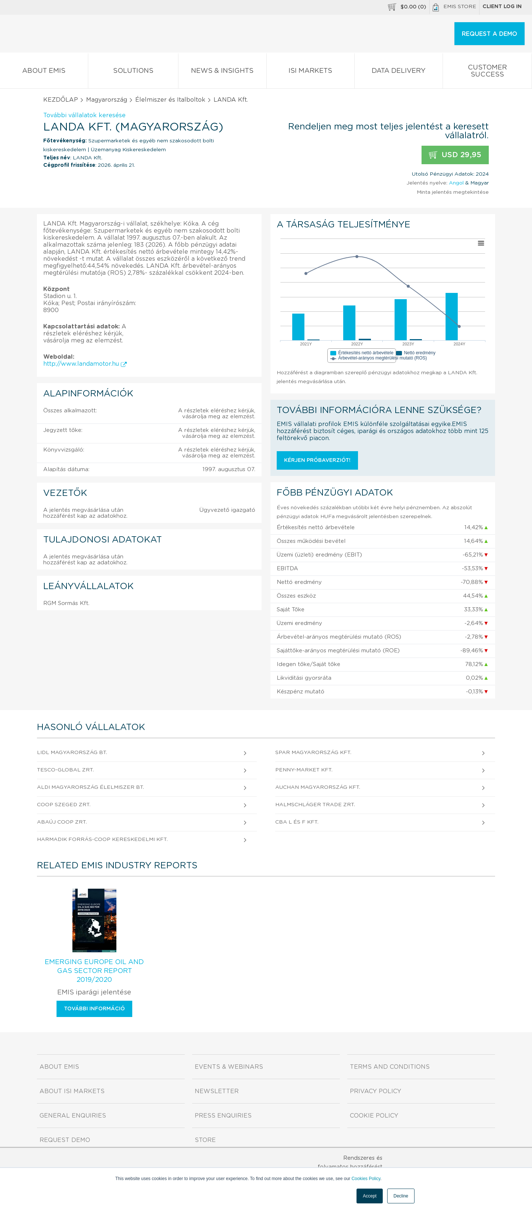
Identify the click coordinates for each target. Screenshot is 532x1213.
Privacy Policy (375, 1091)
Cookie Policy (374, 1116)
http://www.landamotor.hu (85, 364)
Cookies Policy (365, 1178)
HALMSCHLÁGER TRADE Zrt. (315, 804)
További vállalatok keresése (84, 115)
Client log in (502, 6)
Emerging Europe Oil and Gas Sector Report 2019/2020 (94, 971)
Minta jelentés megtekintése (453, 192)
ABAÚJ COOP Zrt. (62, 822)
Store (205, 1140)
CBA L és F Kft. (296, 822)
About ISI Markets (72, 1091)
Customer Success (487, 72)
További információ (94, 1008)
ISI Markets (310, 72)
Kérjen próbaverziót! (317, 460)
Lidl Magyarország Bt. (72, 752)
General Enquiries (73, 1116)
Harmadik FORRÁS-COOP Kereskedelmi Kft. (102, 839)
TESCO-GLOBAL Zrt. (65, 770)
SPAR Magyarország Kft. (313, 752)
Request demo (65, 1140)
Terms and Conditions (390, 1067)
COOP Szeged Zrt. (64, 804)
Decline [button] (400, 1196)
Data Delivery (398, 72)
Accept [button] (369, 1196)
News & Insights (222, 72)
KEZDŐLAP (60, 100)
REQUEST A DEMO (489, 34)
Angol (456, 183)
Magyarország (106, 100)
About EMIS (44, 72)
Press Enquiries (223, 1116)
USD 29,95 (455, 155)
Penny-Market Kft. (303, 770)
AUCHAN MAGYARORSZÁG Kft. (317, 787)
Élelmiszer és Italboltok (170, 100)
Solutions (133, 72)
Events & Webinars (229, 1067)
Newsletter (217, 1091)
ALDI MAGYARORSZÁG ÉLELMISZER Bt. (90, 787)
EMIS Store (454, 7)
